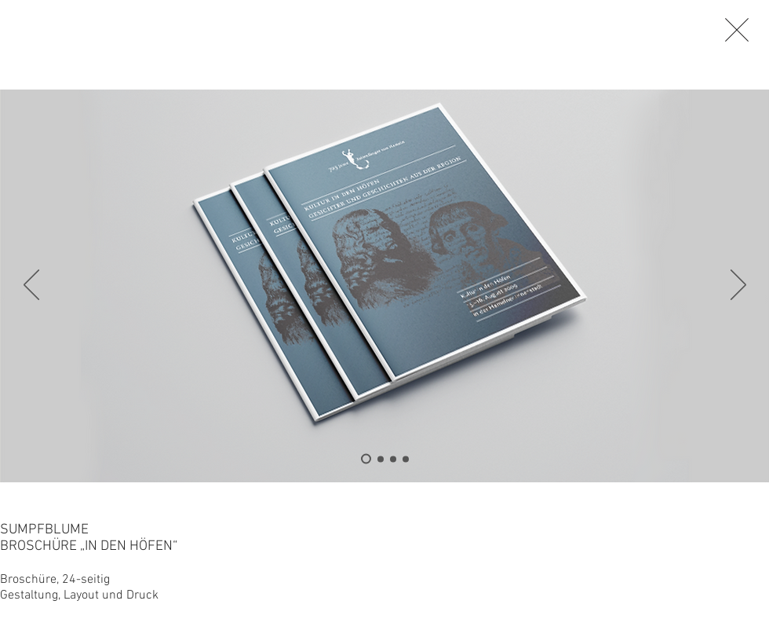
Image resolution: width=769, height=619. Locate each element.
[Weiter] (738, 285)
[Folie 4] (366, 459)
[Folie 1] (406, 459)
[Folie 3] (393, 459)
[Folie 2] (380, 459)
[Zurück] (31, 285)
